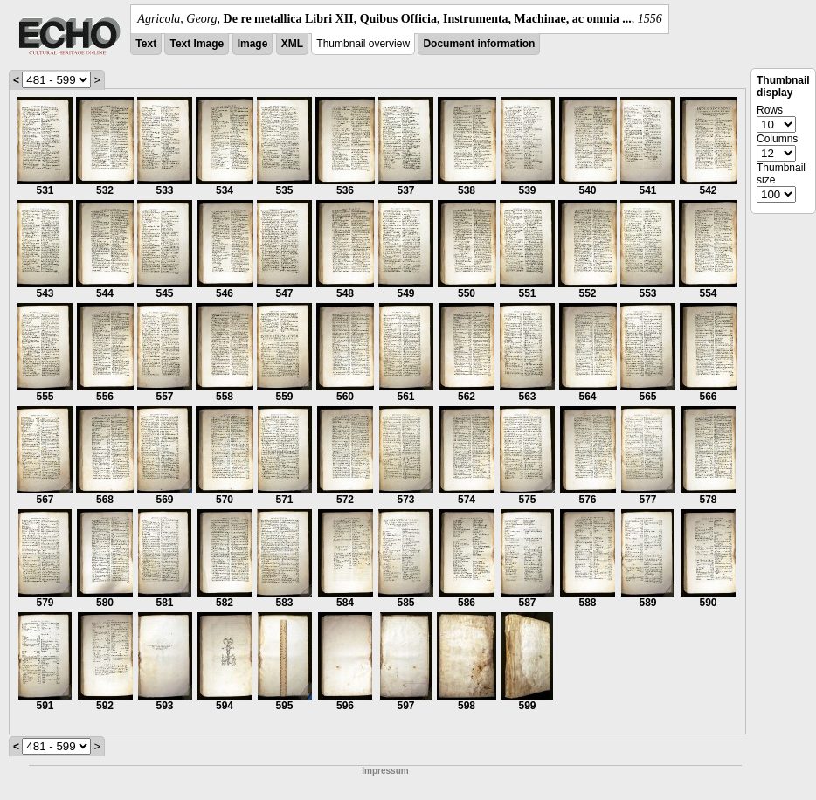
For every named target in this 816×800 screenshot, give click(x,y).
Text (145, 44)
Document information (479, 44)
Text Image (196, 44)
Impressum (385, 771)
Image (253, 44)
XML (292, 44)
